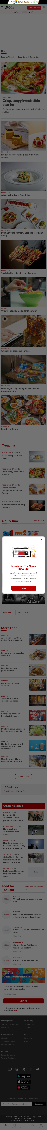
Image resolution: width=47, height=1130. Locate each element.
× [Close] (41, 539)
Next (24, 588)
